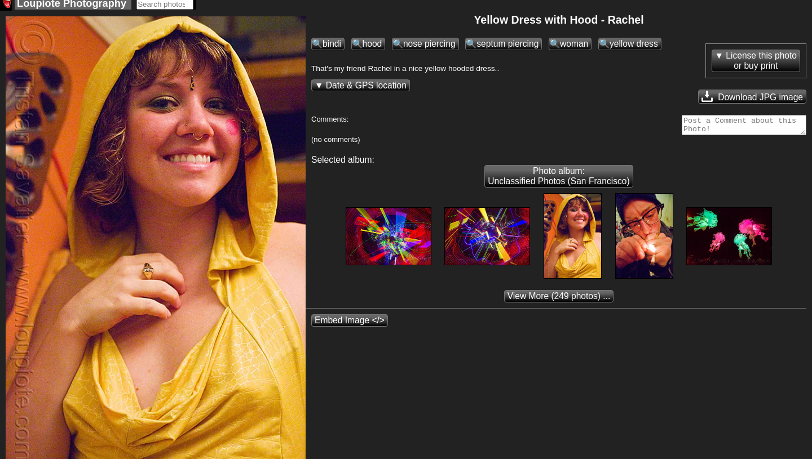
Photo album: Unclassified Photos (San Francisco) (558, 183)
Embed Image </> (350, 327)
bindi (332, 47)
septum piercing (507, 47)
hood (372, 47)
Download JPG (752, 99)
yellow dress (634, 47)
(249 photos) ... (559, 303)
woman (574, 47)
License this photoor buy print (761, 64)
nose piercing (429, 47)
